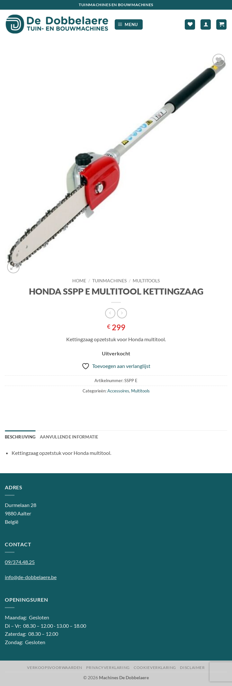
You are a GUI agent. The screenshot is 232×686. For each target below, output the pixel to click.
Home (79, 280)
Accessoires (118, 390)
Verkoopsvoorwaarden (54, 667)
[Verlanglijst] (190, 24)
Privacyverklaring (107, 667)
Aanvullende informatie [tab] (69, 436)
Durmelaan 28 (20, 505)
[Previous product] (122, 313)
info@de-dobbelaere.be (31, 577)
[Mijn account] (206, 24)
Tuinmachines (109, 280)
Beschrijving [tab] (20, 436)
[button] (129, 24)
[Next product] (110, 313)
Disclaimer (192, 667)
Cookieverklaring (155, 667)
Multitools (146, 280)
